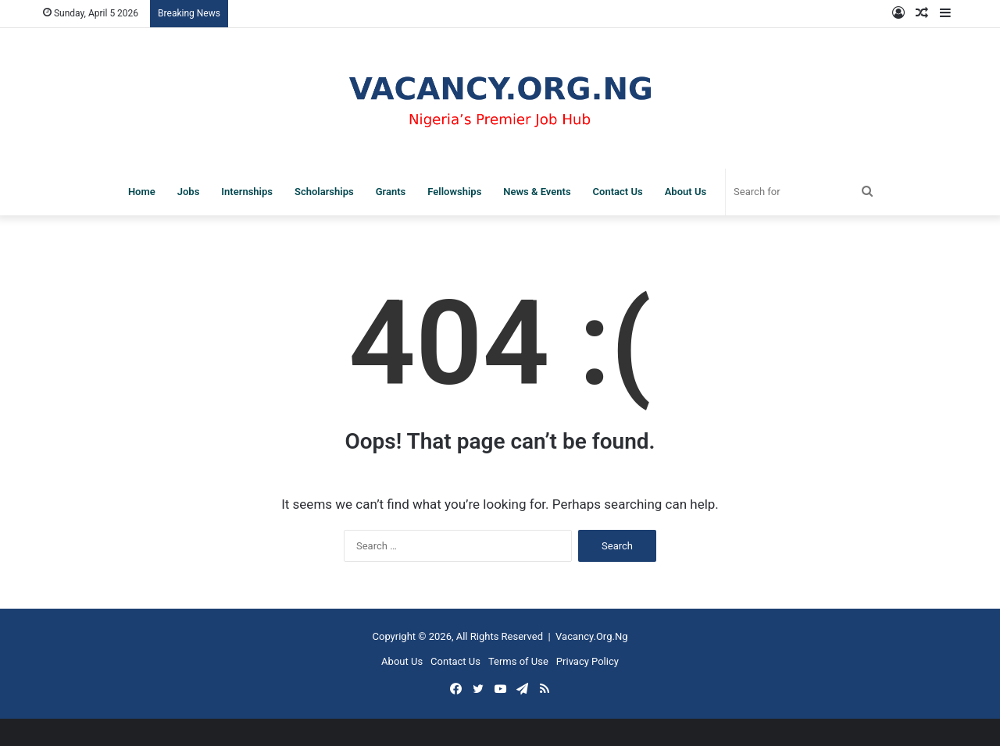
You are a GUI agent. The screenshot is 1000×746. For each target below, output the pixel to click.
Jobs (188, 191)
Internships (247, 191)
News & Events (536, 191)
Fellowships (454, 191)
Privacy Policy (587, 661)
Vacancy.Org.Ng (591, 636)
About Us (685, 191)
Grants (391, 191)
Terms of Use (518, 661)
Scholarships (324, 191)
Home (141, 191)
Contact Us (618, 191)
